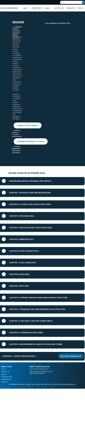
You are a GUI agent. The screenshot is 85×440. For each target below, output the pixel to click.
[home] (9, 8)
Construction (59, 8)
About (25, 8)
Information (70, 8)
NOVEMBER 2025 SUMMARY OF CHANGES (30, 141)
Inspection (36, 8)
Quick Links (6, 366)
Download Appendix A (71, 356)
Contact (81, 8)
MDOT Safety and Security (39, 369)
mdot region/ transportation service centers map (41, 372)
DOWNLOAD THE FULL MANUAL (27, 125)
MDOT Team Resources (40, 366)
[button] (26, 8)
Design (47, 8)
